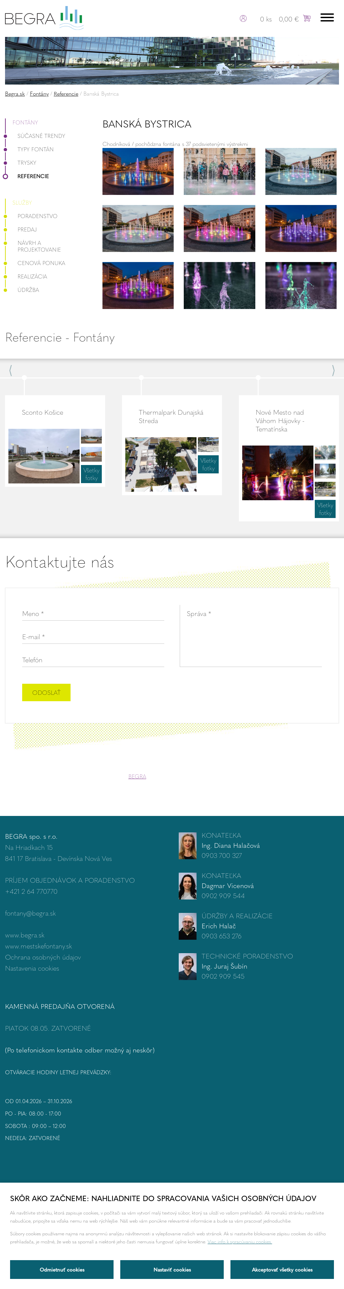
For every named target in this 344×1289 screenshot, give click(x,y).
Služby (22, 202)
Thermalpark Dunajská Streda (171, 416)
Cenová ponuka (35, 263)
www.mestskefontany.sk (38, 945)
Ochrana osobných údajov (43, 957)
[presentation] (271, 693)
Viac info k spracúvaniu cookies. (240, 1241)
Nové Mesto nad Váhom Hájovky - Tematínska (280, 420)
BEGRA (137, 776)
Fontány (39, 93)
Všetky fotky (91, 473)
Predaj (21, 229)
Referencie (66, 93)
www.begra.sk (24, 934)
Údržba (22, 290)
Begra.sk (15, 93)
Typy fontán (29, 149)
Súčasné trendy (35, 136)
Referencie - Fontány (60, 337)
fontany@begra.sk (30, 913)
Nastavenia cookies (32, 968)
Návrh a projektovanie (33, 246)
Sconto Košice (42, 412)
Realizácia (26, 276)
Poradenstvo (31, 216)
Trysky (20, 162)
